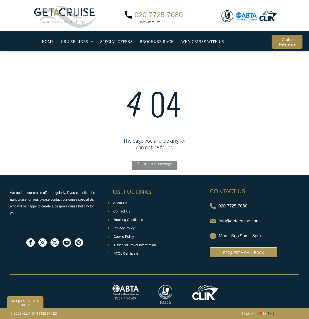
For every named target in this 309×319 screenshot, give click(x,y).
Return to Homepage (154, 163)
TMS (270, 313)
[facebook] (30, 243)
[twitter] (54, 243)
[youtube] (67, 243)
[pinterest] (79, 243)
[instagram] (42, 243)
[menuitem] (47, 42)
